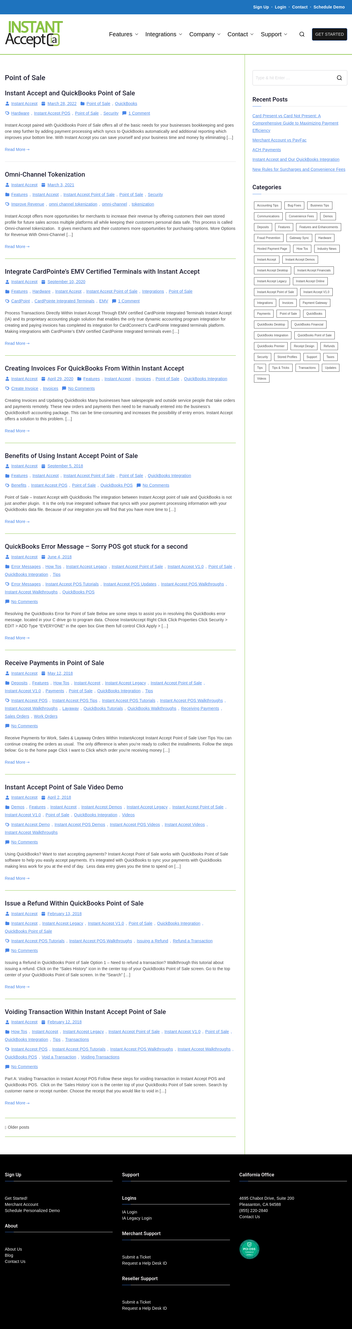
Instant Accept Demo (30, 824)
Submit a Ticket (136, 1257)
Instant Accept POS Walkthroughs (192, 584)
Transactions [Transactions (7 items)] (307, 367)
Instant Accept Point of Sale (89, 194)
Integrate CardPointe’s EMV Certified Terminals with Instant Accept (102, 271)
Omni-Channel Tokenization (45, 174)
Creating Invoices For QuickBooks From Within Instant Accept (94, 368)
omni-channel (114, 204)
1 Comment (139, 113)
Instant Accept (24, 103)
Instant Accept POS (52, 113)
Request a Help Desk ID (144, 1263)
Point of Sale (98, 103)
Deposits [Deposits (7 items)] (263, 227)
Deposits (19, 683)
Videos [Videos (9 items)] (261, 378)
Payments (55, 690)
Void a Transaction (59, 1057)
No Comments (81, 388)
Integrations (163, 34)
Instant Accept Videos (185, 824)
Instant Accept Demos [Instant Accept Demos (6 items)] (300, 259)
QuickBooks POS (116, 485)
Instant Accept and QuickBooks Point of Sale (70, 93)
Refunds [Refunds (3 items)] (329, 346)
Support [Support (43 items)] (312, 357)
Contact (300, 7)
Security (111, 113)
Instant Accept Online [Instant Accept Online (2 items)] (310, 281)
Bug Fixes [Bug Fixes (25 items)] (294, 205)
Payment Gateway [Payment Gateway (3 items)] (315, 302)
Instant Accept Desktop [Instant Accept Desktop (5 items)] (272, 270)
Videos (128, 814)
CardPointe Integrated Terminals (65, 301)
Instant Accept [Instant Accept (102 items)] (266, 259)
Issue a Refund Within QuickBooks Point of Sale (74, 903)
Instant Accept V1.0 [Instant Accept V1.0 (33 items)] (316, 292)
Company (205, 34)
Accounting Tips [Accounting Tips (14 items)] (268, 205)
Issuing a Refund (152, 941)
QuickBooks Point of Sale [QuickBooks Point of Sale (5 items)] (315, 335)
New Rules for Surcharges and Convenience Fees (299, 169)
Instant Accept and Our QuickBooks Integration (296, 159)
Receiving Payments (200, 708)
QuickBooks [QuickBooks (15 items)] (314, 313)
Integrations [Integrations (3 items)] (265, 302)
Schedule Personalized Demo (32, 1210)
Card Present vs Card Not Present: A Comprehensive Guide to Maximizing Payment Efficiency (296, 123)
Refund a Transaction (193, 941)
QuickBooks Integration (205, 378)
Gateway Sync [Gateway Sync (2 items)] (299, 238)
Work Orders (46, 716)
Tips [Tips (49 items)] (260, 367)
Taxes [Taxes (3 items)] (330, 357)
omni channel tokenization (73, 204)
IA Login (129, 1212)
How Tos (53, 566)
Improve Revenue (27, 204)
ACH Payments (267, 149)
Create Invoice (24, 388)
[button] (135, 34)
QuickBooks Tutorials (103, 708)
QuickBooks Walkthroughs (152, 708)
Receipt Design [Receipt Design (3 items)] (304, 346)
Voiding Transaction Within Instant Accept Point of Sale (85, 1011)
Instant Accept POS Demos (79, 824)
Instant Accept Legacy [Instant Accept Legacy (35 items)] (272, 281)
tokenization (143, 204)
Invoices (143, 378)
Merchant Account (21, 1204)
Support (274, 34)
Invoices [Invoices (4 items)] (287, 302)
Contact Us (15, 1261)
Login (280, 7)
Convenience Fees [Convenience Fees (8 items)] (301, 216)
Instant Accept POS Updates (129, 584)
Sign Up (261, 7)
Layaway (70, 708)
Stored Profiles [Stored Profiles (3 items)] (287, 357)
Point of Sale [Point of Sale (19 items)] (288, 313)
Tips (57, 574)
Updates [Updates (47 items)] (330, 367)
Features (123, 34)
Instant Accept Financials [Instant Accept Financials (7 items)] (314, 270)
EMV (103, 301)
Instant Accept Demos (101, 807)
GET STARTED (329, 34)
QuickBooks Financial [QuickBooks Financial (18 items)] (308, 324)
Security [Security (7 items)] (262, 357)
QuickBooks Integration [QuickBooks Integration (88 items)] (272, 335)
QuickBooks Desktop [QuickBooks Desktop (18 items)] (271, 324)
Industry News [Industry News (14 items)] (326, 248)
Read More (17, 149)
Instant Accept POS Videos (135, 824)
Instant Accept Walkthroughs (31, 592)
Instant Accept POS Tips (74, 700)
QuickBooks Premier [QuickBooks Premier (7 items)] (271, 346)
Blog (9, 1255)
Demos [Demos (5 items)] (328, 216)
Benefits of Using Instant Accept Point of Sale (71, 455)
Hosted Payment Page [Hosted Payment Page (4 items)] (272, 248)
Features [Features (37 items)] (284, 227)
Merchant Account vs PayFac (280, 140)
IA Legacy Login (137, 1218)
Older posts (18, 1127)
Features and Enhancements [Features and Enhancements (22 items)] (318, 227)
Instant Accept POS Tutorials (72, 584)
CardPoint (20, 301)
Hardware (20, 113)
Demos (18, 807)
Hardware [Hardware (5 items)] (324, 238)
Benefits (19, 485)
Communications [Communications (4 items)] (268, 216)
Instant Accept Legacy (86, 566)
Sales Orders (17, 716)
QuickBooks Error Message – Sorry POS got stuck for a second (96, 546)
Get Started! (16, 1198)
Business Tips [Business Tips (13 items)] (319, 205)
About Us (13, 1249)
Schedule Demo (329, 7)
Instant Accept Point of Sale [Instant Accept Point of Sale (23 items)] (275, 292)
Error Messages (26, 566)
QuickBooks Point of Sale (28, 931)
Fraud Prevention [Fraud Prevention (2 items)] (268, 238)
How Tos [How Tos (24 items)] (302, 248)
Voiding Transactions (100, 1057)
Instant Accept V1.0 (186, 566)
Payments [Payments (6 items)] (264, 313)
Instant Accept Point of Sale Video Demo (64, 787)
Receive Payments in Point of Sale (54, 663)
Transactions (77, 1039)
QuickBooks (126, 103)
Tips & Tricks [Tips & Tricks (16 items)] (280, 367)
